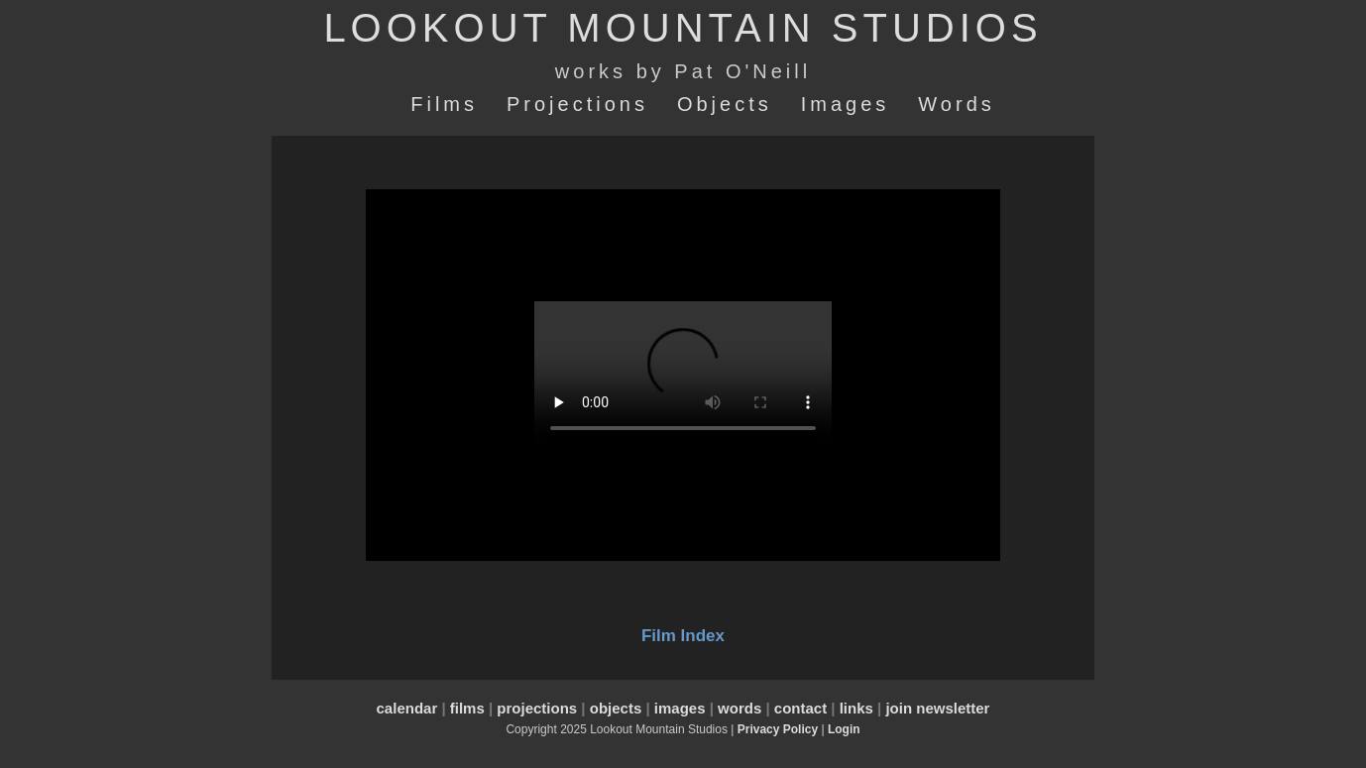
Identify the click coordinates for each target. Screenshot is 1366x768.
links (856, 708)
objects (616, 708)
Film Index (683, 635)
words (739, 708)
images (680, 708)
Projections (577, 104)
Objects (724, 104)
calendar (407, 708)
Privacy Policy (778, 729)
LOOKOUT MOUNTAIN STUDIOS (682, 28)
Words (956, 104)
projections (537, 708)
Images (845, 104)
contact (800, 708)
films (467, 708)
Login (844, 729)
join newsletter (937, 708)
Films (444, 104)
